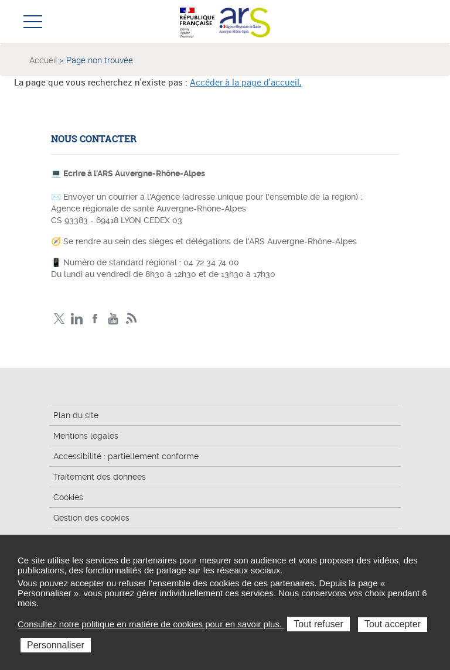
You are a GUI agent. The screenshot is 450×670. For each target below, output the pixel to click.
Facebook (95, 319)
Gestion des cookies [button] (91, 517)
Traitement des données (99, 476)
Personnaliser (55, 645)
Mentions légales (85, 435)
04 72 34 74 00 (211, 262)
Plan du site (75, 415)
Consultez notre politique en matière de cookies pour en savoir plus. (151, 624)
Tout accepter (392, 624)
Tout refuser (318, 624)
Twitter (59, 319)
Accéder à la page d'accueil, (245, 82)
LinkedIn (77, 319)
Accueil (43, 60)
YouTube (113, 319)
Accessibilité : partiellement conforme (126, 456)
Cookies (68, 497)
